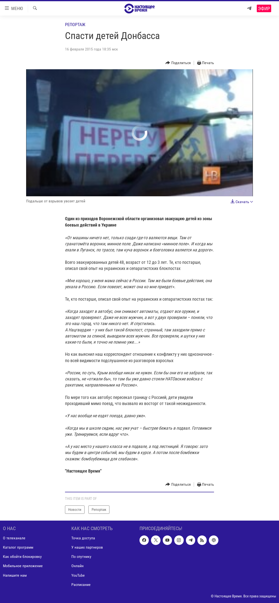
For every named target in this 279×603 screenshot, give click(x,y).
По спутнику (81, 556)
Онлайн (77, 566)
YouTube (78, 575)
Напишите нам (15, 575)
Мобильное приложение (23, 566)
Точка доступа (83, 538)
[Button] (178, 63)
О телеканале (14, 538)
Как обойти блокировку (22, 556)
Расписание (81, 584)
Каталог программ (18, 547)
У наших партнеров (87, 547)
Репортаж (75, 24)
